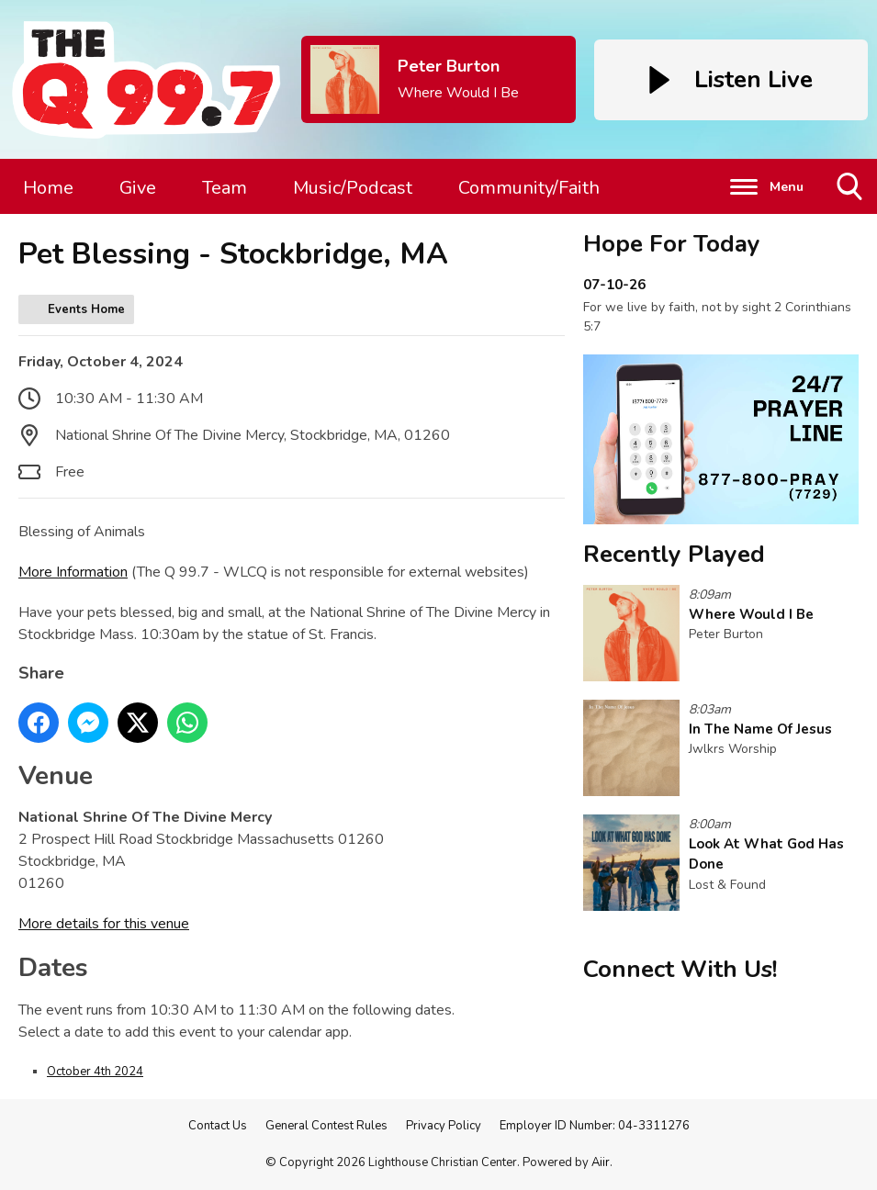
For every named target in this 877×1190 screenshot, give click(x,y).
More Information (73, 572)
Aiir (600, 1162)
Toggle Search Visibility (850, 193)
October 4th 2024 (95, 1071)
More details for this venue (103, 924)
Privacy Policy (443, 1125)
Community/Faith (529, 187)
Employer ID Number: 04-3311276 (595, 1125)
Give (137, 187)
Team (224, 187)
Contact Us (217, 1125)
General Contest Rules (326, 1125)
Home (48, 187)
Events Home (86, 309)
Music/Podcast (352, 187)
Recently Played (674, 554)
